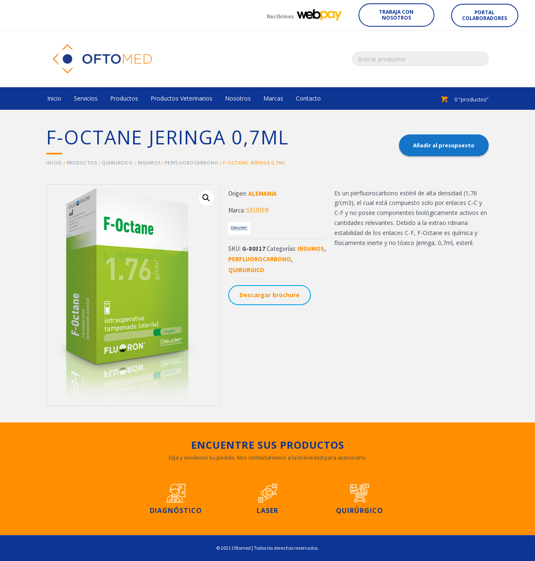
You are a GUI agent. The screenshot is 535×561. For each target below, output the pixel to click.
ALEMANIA (262, 193)
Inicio (54, 162)
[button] (396, 15)
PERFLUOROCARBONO (191, 162)
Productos (82, 162)
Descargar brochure (270, 295)
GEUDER (257, 210)
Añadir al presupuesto (443, 145)
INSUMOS (149, 162)
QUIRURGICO (117, 162)
